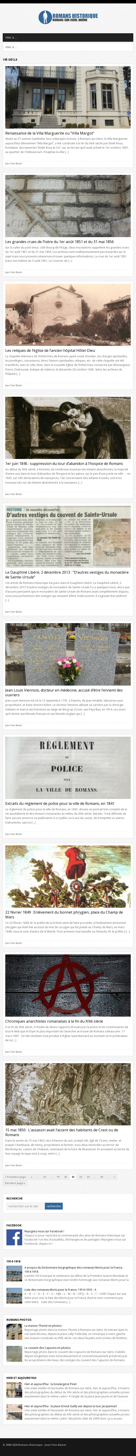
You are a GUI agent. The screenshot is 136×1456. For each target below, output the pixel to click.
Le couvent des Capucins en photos (47, 1348)
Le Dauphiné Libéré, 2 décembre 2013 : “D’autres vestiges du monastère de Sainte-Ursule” (67, 575)
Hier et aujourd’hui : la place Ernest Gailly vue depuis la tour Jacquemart (70, 1406)
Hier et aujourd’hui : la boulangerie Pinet (50, 1384)
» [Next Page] (114, 1177)
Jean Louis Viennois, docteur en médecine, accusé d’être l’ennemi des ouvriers (64, 692)
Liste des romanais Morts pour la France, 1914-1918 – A (60, 1290)
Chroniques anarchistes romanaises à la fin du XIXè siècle (54, 1021)
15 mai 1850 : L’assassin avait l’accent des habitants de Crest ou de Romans (61, 1132)
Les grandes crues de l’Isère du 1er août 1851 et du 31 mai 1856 (59, 241)
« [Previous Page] (31, 1177)
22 (80, 1177)
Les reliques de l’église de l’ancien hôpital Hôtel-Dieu (50, 350)
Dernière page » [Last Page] (15, 1183)
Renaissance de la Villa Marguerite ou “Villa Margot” (49, 133)
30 (101, 1177)
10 (44, 1177)
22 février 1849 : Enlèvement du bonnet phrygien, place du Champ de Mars (64, 915)
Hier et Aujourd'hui (21, 1378)
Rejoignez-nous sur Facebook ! (44, 1231)
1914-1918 (13, 1261)
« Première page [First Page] (15, 1177)
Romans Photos (18, 1320)
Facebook (14, 1225)
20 (65, 1177)
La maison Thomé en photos (43, 1326)
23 (88, 1177)
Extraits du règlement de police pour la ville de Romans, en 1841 (59, 803)
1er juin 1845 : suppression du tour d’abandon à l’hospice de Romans (64, 463)
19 (58, 1177)
